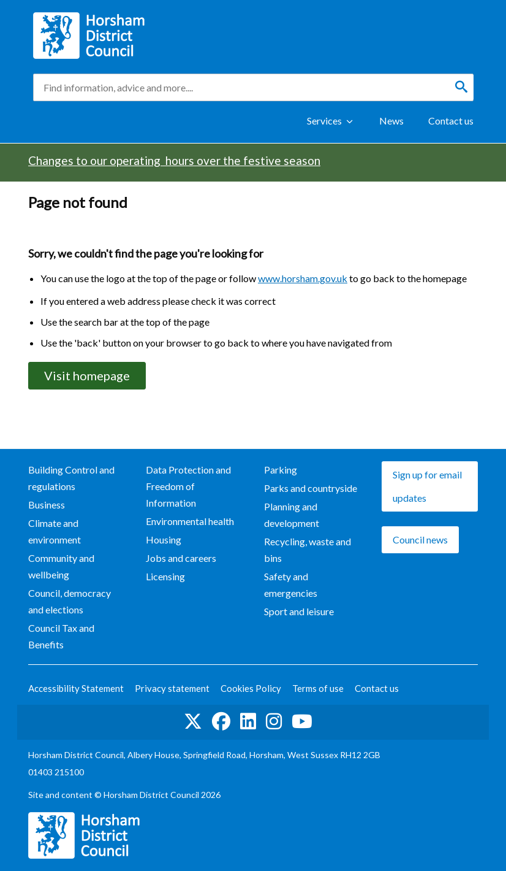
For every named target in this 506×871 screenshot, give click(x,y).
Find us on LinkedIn (248, 721)
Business (46, 504)
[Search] (461, 87)
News (391, 120)
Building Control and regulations (71, 478)
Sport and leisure (299, 611)
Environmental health (190, 521)
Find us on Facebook (221, 721)
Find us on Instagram (274, 721)
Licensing (165, 576)
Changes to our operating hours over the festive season (174, 160)
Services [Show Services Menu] (324, 120)
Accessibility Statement (76, 688)
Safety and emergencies (290, 584)
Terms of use (318, 688)
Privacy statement (172, 688)
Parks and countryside (310, 488)
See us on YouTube (302, 721)
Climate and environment (54, 531)
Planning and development (291, 515)
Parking (280, 469)
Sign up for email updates (427, 486)
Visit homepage (87, 375)
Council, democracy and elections (69, 601)
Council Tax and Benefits (61, 636)
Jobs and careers (181, 558)
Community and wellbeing (61, 566)
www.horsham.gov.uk (302, 278)
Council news (420, 539)
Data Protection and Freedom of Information (188, 486)
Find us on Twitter (193, 721)
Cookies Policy (251, 688)
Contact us (451, 120)
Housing (163, 539)
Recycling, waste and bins (307, 549)
